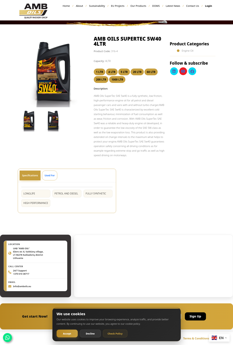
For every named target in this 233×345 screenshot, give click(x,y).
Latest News (173, 5)
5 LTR (124, 72)
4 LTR (111, 72)
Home (66, 5)
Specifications (30, 175)
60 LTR (151, 72)
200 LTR (101, 79)
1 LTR (99, 72)
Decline (90, 333)
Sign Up (195, 316)
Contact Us (192, 5)
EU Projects (117, 5)
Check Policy (115, 333)
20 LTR (137, 72)
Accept (67, 333)
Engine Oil (187, 50)
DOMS (156, 5)
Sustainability (97, 5)
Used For (50, 175)
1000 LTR (117, 79)
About (79, 5)
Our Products (138, 5)
